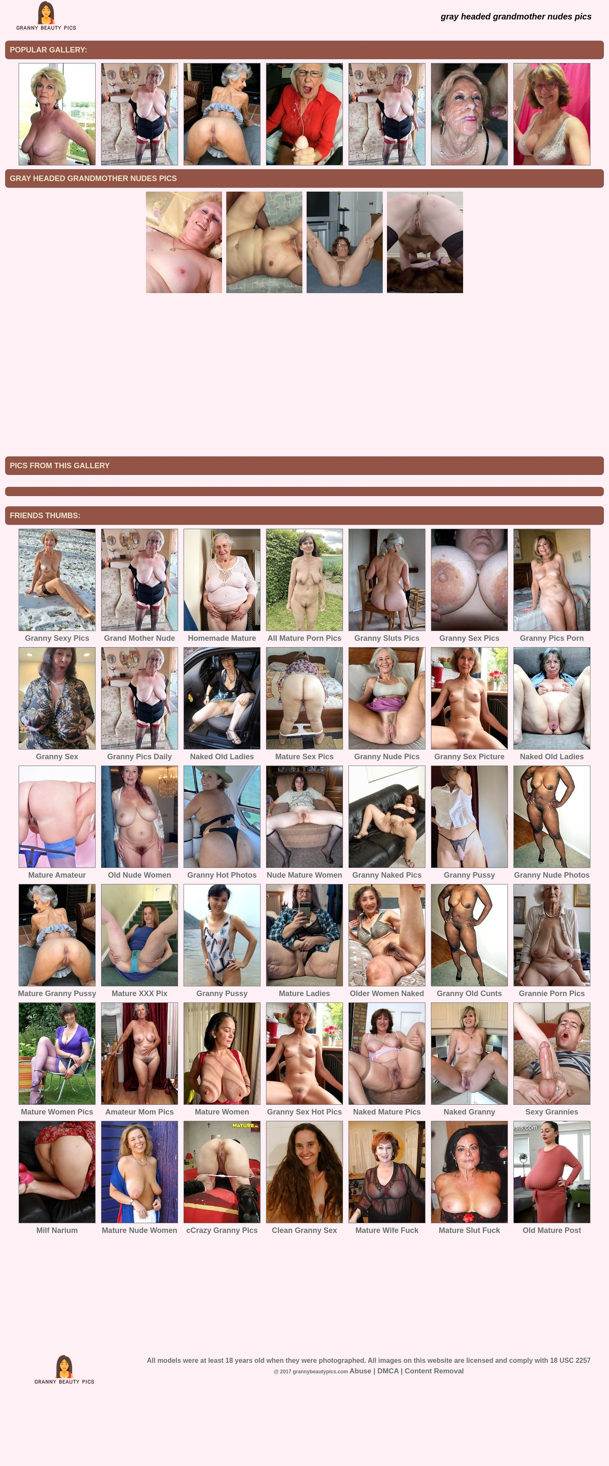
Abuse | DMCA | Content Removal (406, 1441)
